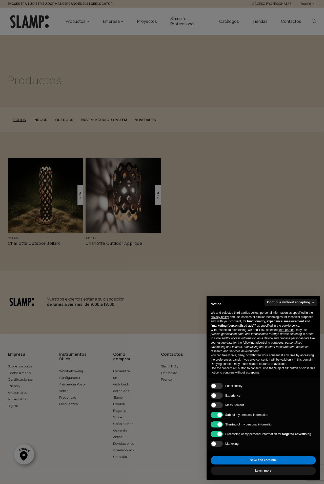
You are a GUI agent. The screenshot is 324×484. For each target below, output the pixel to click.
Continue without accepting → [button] (290, 302)
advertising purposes (269, 342)
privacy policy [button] (220, 317)
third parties (286, 330)
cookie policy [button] (290, 325)
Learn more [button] (263, 470)
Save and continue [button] (263, 460)
